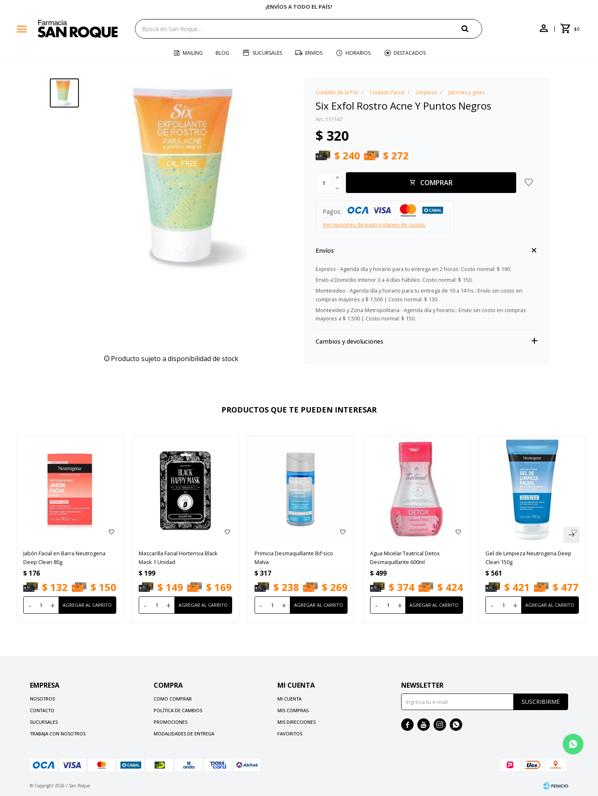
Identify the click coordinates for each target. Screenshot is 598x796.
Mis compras (293, 710)
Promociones (170, 722)
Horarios (358, 52)
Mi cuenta (289, 699)
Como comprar (173, 699)
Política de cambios (178, 710)
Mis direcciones (296, 722)
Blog (222, 52)
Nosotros (42, 699)
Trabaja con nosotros (58, 733)
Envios (313, 52)
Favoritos (289, 733)
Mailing (193, 52)
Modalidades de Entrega (184, 733)
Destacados (410, 52)
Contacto (42, 710)
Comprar (436, 182)
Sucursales (267, 52)
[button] (471, 28)
